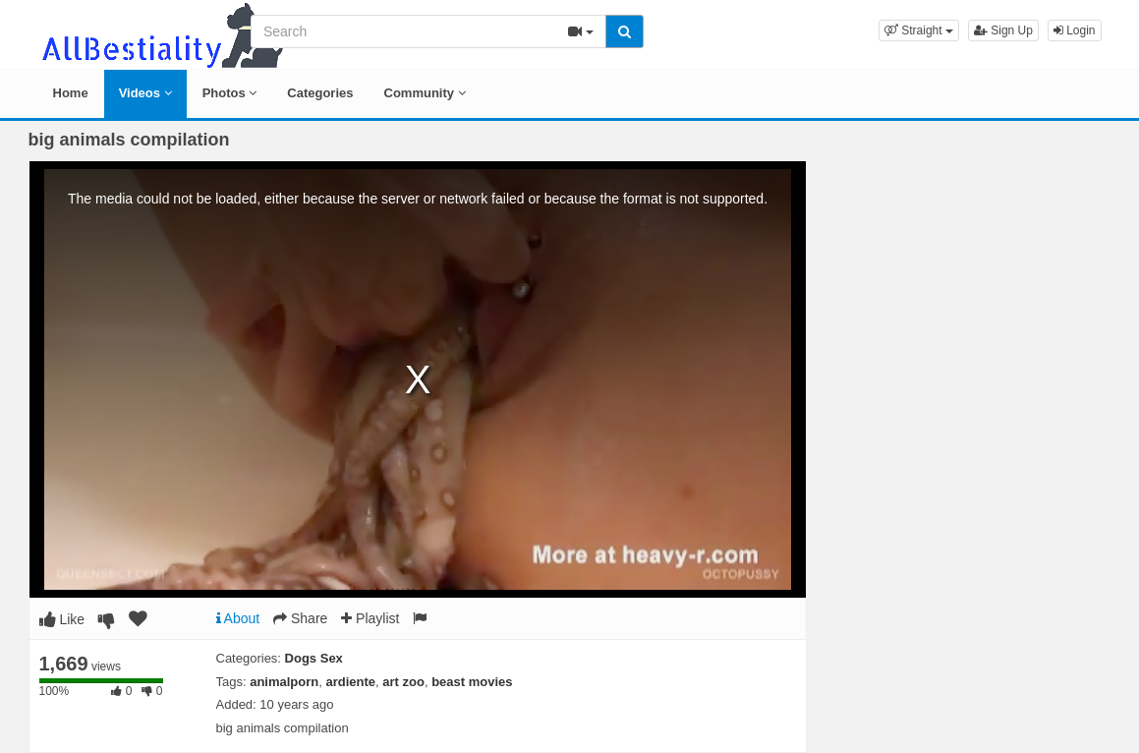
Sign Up (1003, 30)
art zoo (403, 681)
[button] (919, 30)
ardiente (351, 681)
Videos (145, 93)
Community (425, 93)
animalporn (284, 681)
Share (300, 618)
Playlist (370, 618)
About (238, 618)
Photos (229, 93)
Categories (320, 93)
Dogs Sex (314, 658)
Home (70, 93)
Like (62, 619)
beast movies (471, 681)
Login (1075, 30)
